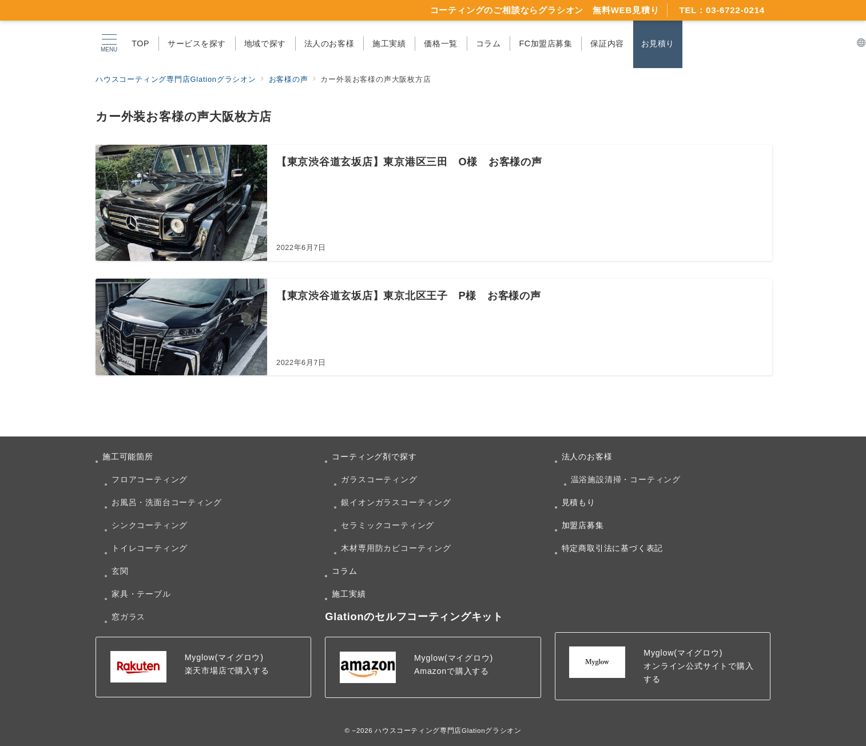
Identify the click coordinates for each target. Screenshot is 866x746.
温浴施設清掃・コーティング (626, 479)
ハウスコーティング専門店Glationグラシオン (448, 730)
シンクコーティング (150, 525)
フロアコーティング (150, 479)
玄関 (120, 571)
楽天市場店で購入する (227, 670)
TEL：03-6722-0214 (722, 10)
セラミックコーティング (387, 525)
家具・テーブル (141, 593)
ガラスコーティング (379, 479)
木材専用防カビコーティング (396, 548)
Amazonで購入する (451, 671)
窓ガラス (128, 616)
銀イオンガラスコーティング (396, 502)
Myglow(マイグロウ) (224, 657)
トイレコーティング (150, 548)
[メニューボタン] (109, 43)
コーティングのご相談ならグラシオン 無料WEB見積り (545, 10)
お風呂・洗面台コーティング (166, 502)
